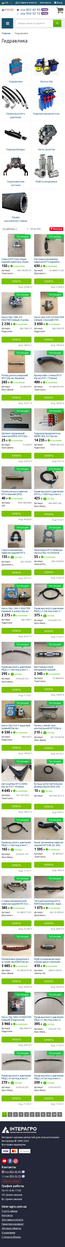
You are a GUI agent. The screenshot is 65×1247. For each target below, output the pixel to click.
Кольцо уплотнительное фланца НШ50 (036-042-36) (48, 785)
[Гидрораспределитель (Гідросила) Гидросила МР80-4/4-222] (49, 419)
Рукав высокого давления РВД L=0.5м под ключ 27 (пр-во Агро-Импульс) (48, 1077)
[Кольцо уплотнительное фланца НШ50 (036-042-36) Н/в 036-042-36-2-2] (49, 770)
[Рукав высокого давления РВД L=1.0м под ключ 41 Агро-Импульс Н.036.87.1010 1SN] (49, 1003)
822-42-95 (28, 9)
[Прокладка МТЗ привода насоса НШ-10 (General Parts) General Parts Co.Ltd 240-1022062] (49, 536)
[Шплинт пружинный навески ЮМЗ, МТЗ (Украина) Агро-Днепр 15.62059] (17, 419)
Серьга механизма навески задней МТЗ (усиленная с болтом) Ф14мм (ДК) (14, 551)
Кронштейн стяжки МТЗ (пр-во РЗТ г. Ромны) (47, 376)
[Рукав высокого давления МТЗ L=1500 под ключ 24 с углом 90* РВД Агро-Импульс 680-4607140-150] (49, 477)
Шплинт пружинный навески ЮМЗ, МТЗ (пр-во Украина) (16, 434)
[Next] (59, 1114)
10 (54, 1114)
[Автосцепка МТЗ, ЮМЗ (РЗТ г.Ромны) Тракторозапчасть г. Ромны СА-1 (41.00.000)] (17, 770)
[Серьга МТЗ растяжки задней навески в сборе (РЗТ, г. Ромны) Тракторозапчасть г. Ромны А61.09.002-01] (16, 245)
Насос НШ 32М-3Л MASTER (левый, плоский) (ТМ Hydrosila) (49, 318)
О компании (8, 1232)
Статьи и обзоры (11, 1237)
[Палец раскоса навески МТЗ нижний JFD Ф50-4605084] (17, 477)
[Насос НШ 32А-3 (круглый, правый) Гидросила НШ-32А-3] (17, 711)
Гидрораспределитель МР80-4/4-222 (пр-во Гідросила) (47, 434)
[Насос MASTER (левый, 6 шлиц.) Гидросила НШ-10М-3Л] (17, 303)
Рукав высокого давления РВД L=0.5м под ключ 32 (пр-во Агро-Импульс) (16, 1077)
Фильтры (56, 229)
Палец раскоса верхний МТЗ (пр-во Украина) (15, 376)
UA (5, 2)
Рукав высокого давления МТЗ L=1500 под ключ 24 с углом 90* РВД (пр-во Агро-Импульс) (48, 492)
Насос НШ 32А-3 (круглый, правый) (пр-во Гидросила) (16, 726)
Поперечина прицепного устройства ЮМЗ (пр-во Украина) (15, 960)
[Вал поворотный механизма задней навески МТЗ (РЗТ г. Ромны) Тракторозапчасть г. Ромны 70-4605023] (49, 653)
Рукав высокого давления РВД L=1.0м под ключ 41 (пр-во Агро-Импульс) (48, 1018)
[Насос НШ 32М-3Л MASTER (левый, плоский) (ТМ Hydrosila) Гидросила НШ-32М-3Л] (49, 303)
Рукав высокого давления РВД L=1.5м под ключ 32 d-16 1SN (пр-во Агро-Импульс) (48, 609)
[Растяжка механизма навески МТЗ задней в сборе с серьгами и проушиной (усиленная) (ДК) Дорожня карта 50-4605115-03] (49, 245)
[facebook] (10, 1161)
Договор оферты (11, 1228)
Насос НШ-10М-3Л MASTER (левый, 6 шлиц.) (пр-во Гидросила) (16, 318)
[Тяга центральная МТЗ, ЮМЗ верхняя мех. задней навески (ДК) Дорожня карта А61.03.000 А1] (49, 887)
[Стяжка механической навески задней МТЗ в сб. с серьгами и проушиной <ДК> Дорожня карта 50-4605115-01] (17, 887)
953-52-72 (28, 13)
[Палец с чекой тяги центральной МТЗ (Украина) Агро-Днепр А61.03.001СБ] (49, 711)
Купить (16, 281)
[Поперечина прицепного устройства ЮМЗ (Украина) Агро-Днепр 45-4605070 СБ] (17, 945)
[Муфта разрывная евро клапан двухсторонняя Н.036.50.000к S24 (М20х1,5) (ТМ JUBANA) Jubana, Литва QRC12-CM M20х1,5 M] (49, 945)
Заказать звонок (11, 1181)
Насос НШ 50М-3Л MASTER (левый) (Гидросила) (16, 1018)
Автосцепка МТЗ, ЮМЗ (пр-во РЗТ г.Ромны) (14, 785)
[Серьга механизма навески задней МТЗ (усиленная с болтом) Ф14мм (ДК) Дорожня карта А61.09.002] (16, 536)
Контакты (45, 2)
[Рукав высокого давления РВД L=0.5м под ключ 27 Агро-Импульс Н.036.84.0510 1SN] (49, 1061)
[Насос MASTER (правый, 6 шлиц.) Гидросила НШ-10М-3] (17, 594)
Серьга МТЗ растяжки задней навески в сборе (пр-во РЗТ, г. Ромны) (15, 260)
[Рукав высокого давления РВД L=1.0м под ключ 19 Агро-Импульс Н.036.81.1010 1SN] (17, 828)
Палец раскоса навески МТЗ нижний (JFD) (15, 492)
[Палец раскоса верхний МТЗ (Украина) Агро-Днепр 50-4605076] (16, 361)
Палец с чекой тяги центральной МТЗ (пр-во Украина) (48, 726)
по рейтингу (10, 229)
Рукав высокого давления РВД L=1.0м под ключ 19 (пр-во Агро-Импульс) (16, 843)
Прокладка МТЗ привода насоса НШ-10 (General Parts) (48, 551)
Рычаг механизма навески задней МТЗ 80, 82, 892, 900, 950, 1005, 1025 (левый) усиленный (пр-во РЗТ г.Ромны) (49, 843)
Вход (58, 2)
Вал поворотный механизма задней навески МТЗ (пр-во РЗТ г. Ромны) (48, 668)
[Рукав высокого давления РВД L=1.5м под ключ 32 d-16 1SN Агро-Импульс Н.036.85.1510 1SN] (49, 594)
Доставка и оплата (26, 2)
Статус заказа (9, 1211)
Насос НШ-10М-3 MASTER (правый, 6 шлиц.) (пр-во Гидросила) (16, 609)
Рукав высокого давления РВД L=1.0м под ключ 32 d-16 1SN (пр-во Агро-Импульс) (16, 668)
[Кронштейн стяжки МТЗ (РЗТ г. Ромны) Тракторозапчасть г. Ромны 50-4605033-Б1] (49, 361)
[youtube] (4, 1161)
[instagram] (15, 1161)
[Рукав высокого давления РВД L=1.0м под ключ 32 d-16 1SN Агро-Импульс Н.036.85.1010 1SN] (17, 653)
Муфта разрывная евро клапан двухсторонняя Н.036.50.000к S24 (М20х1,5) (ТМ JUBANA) (47, 960)
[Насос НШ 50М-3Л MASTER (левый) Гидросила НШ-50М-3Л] (16, 1003)
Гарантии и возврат (13, 1224)
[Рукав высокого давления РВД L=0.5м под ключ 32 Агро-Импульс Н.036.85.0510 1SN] (17, 1061)
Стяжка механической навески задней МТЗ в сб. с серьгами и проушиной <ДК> (16, 902)
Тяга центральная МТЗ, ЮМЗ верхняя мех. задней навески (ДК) (49, 902)
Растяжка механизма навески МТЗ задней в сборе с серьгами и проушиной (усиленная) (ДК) (47, 260)
